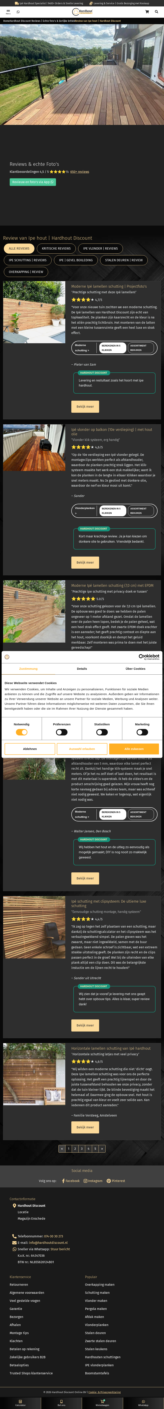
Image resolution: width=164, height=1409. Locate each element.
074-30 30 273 (53, 1236)
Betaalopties (19, 1365)
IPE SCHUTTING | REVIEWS (28, 260)
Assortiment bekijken (138, 347)
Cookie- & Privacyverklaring (104, 1392)
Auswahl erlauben (82, 749)
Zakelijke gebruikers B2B (28, 1357)
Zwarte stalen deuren (100, 1341)
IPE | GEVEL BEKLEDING (76, 260)
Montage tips (19, 1333)
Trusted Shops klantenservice (31, 1373)
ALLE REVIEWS (19, 248)
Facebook (70, 1181)
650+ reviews (79, 172)
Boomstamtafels (97, 1373)
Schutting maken (97, 1293)
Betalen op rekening (24, 1349)
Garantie (16, 1309)
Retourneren (19, 1285)
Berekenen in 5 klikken (111, 347)
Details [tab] (82, 668)
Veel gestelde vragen (25, 1301)
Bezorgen (16, 1317)
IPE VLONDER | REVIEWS (100, 248)
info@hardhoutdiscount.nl (48, 1243)
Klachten (16, 1341)
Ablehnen (30, 749)
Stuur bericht (60, 1249)
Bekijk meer (85, 406)
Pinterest (116, 1181)
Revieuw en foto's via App (32, 182)
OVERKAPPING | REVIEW (26, 272)
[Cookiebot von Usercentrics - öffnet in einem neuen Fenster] (141, 657)
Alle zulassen (134, 749)
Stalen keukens (96, 1349)
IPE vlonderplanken (99, 1365)
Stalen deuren (95, 1333)
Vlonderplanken (96, 1325)
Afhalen (15, 1325)
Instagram (93, 1181)
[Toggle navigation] (8, 12)
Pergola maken (96, 1309)
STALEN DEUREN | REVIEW (124, 260)
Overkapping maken (99, 1285)
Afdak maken (94, 1317)
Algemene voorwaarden (27, 1293)
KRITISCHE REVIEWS (56, 248)
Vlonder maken (96, 1301)
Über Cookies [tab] (135, 668)
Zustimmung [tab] (28, 668)
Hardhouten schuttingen (102, 1357)
